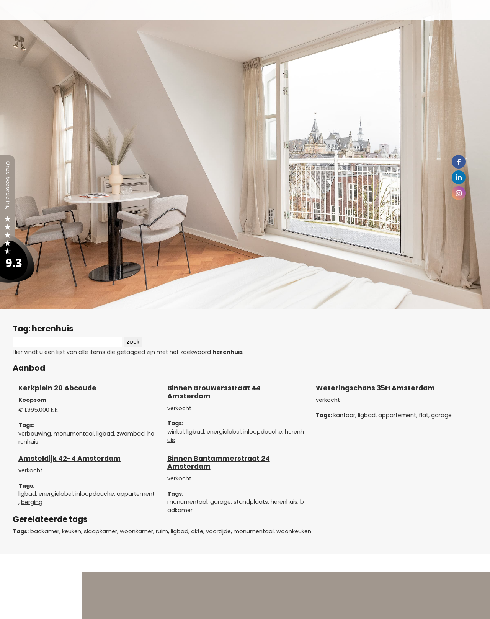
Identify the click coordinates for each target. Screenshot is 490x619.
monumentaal (74, 433)
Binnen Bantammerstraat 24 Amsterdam (218, 462)
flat (423, 415)
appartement (397, 415)
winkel (175, 432)
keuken (71, 531)
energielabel (224, 432)
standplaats (251, 502)
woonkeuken (293, 531)
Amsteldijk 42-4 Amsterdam (69, 458)
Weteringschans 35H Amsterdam (375, 388)
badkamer (44, 531)
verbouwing (34, 433)
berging (31, 502)
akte (197, 531)
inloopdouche (262, 432)
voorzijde (218, 531)
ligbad (105, 433)
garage (441, 415)
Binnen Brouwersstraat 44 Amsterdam (214, 392)
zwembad (131, 433)
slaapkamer (100, 531)
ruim (162, 531)
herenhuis (284, 502)
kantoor (344, 415)
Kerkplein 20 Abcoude (57, 388)
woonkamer (136, 531)
